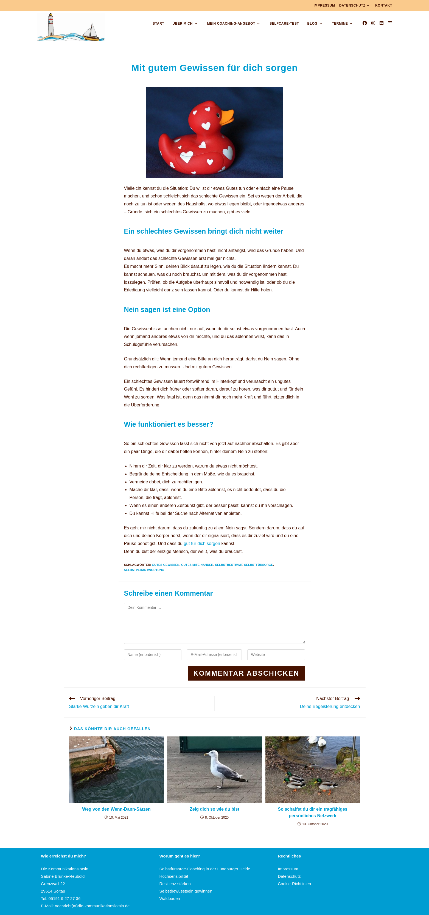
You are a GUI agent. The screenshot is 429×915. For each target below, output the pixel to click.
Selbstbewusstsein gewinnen (185, 891)
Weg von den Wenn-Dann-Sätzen (116, 809)
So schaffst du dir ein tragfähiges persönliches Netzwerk (312, 812)
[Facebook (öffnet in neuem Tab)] (364, 23)
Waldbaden (169, 898)
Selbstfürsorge (258, 564)
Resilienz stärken (175, 883)
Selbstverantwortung (144, 570)
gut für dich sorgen (202, 543)
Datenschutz (355, 5)
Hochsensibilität (173, 876)
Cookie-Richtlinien (294, 883)
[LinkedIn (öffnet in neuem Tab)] (381, 23)
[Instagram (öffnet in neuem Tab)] (373, 23)
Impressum (324, 5)
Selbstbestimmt (228, 564)
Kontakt (383, 5)
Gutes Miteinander (197, 564)
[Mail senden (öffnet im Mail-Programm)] (390, 23)
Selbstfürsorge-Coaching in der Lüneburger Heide (204, 869)
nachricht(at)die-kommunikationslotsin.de (92, 905)
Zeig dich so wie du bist (214, 809)
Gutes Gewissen (166, 564)
